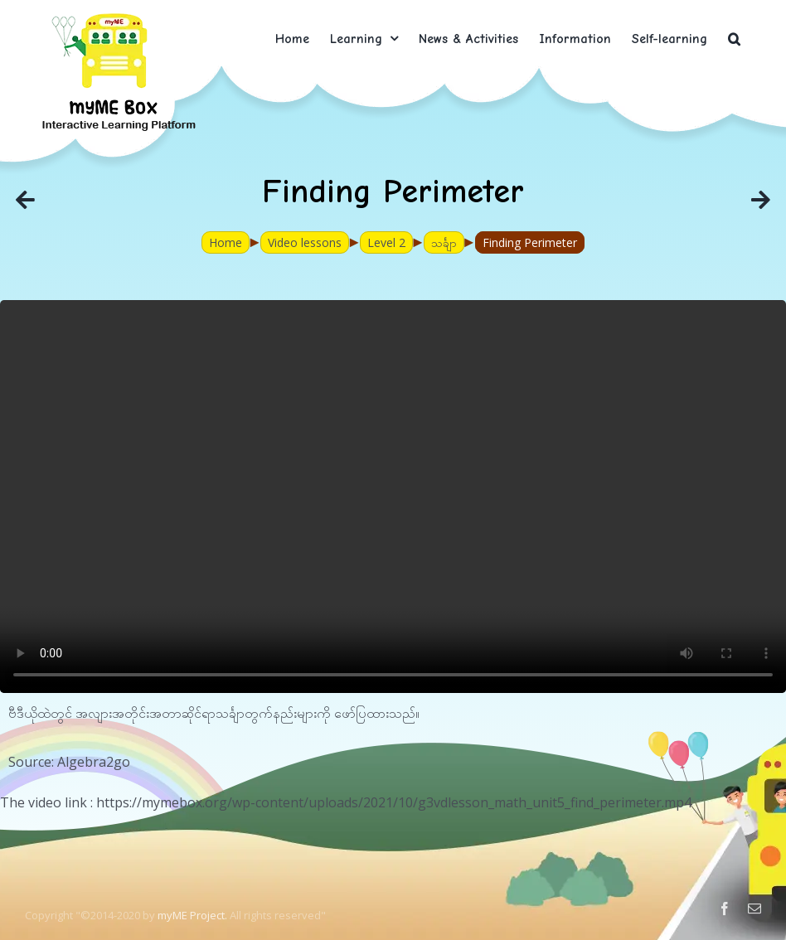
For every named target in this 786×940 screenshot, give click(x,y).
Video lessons (305, 242)
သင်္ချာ (444, 242)
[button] (734, 38)
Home (225, 242)
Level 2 (386, 242)
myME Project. (192, 915)
